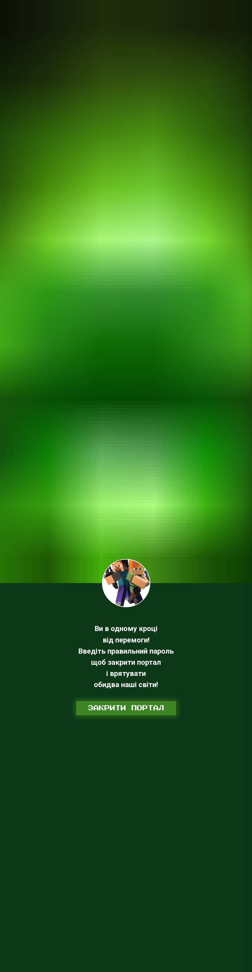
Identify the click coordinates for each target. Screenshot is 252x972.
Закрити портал (126, 708)
